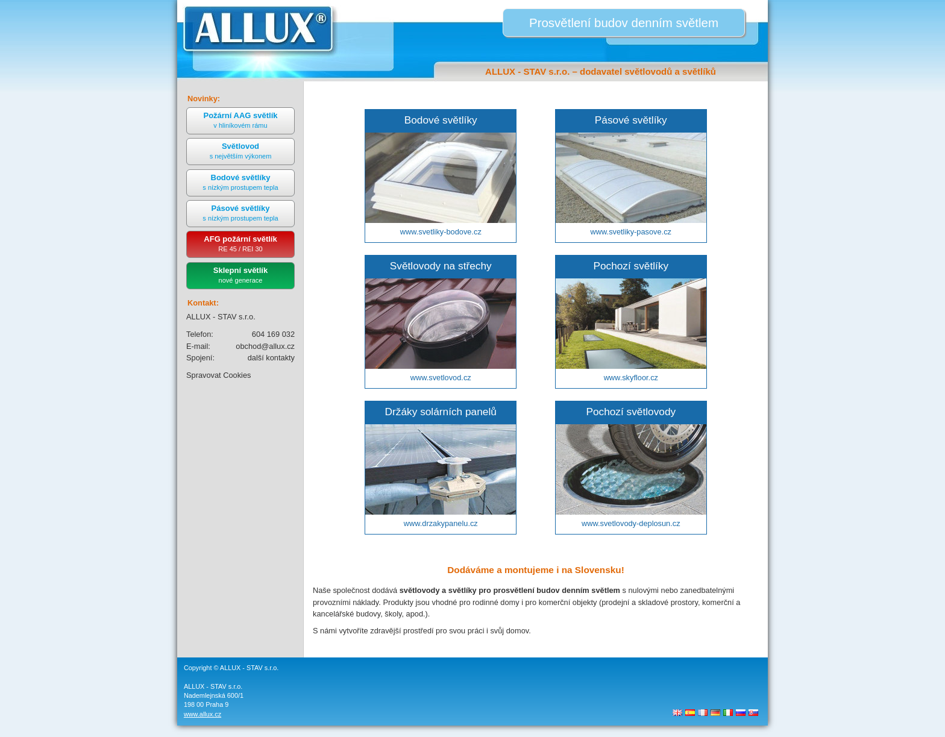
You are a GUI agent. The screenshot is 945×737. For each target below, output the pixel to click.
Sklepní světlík (240, 275)
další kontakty (271, 357)
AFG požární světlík (240, 243)
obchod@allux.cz (265, 346)
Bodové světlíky (240, 182)
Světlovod (241, 151)
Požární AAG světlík (240, 120)
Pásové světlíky (240, 213)
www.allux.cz (202, 714)
